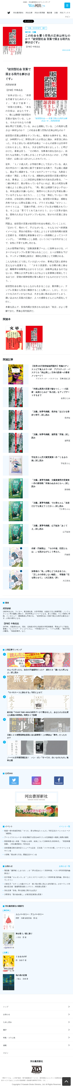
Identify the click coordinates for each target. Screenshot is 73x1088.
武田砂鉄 (7, 608)
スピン (67, 17)
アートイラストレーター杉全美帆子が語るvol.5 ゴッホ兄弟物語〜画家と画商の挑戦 (36, 837)
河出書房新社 (18, 13)
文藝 (56, 13)
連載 (5, 1045)
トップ (5, 1007)
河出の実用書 (40, 13)
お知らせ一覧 (64, 866)
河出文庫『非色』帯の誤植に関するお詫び (20, 890)
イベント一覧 (64, 826)
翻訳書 (49, 13)
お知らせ (6, 1014)
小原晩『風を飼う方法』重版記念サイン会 (20, 855)
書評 (5, 1030)
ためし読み (7, 1022)
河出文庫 (29, 13)
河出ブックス (65, 13)
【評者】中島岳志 (11, 623)
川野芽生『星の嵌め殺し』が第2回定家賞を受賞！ (23, 894)
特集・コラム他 (9, 1038)
